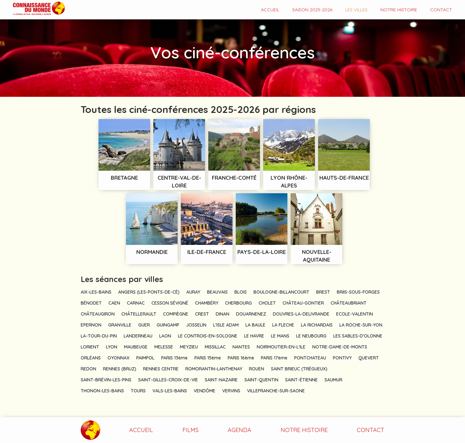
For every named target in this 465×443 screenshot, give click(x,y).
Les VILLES (356, 10)
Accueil (270, 10)
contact (441, 10)
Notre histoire (398, 10)
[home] (32, 9)
